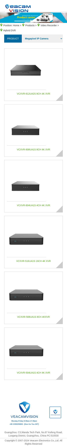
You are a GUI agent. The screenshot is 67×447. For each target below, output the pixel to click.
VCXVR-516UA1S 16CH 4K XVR (33, 261)
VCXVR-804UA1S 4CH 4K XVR (33, 205)
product (13, 38)
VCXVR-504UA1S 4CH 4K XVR (33, 372)
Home (16, 25)
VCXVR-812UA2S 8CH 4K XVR (33, 93)
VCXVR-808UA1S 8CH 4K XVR (33, 149)
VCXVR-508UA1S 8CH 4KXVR (33, 317)
